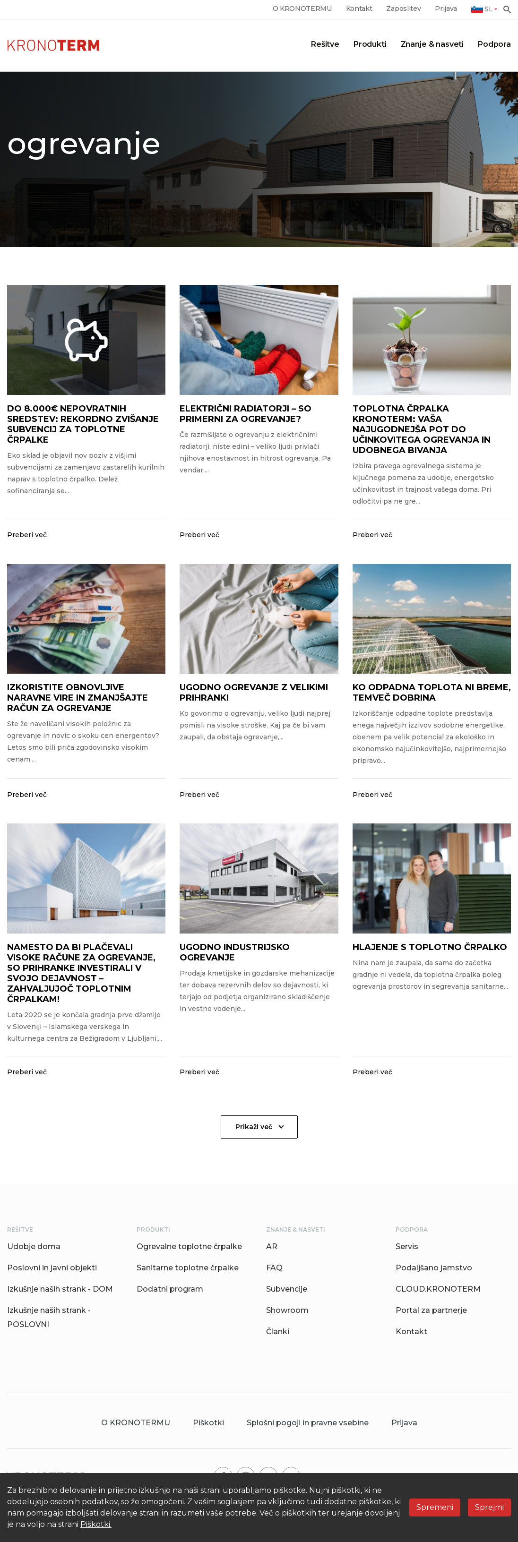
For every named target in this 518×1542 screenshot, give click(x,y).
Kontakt (359, 9)
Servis (407, 1246)
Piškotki (208, 1422)
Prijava (446, 9)
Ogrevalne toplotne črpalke (189, 1246)
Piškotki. (96, 1524)
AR (271, 1246)
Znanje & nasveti (432, 44)
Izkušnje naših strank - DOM (60, 1289)
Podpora (494, 44)
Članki (277, 1331)
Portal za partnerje (431, 1310)
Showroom (287, 1310)
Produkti (370, 44)
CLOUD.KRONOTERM (438, 1289)
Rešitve (325, 44)
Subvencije (286, 1289)
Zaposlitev (403, 9)
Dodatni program (170, 1289)
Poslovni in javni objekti (52, 1267)
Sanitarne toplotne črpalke (188, 1267)
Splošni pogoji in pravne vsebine (308, 1422)
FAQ (274, 1267)
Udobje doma (33, 1246)
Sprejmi (489, 1507)
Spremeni (434, 1507)
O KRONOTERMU (302, 9)
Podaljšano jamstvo (434, 1267)
